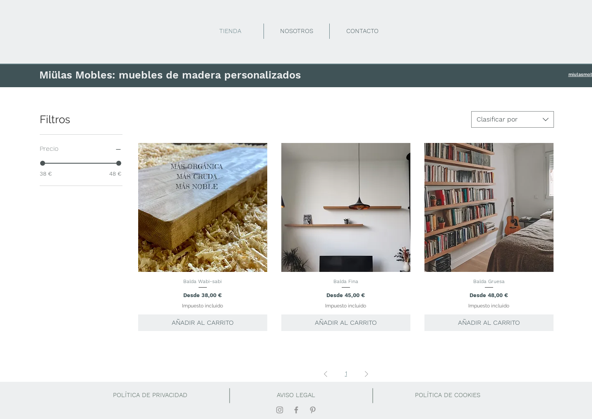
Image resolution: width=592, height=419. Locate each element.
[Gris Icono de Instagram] (279, 409)
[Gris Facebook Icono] (296, 409)
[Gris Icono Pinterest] (312, 409)
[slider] (43, 163)
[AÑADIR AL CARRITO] (202, 322)
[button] (447, 395)
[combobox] (512, 119)
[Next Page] (366, 374)
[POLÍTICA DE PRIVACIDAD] (150, 395)
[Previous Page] (326, 374)
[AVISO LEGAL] (296, 395)
